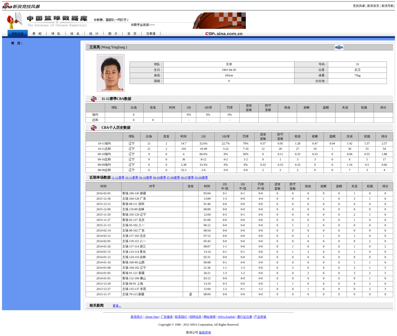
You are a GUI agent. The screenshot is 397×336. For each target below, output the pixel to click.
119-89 (133, 209)
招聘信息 (195, 317)
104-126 (134, 198)
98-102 (133, 230)
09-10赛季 (145, 177)
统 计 (93, 33)
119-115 (134, 241)
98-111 (133, 204)
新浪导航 (388, 6)
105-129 (134, 214)
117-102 (134, 236)
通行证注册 (244, 317)
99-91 (132, 283)
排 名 (75, 33)
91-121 (133, 273)
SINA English (226, 317)
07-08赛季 (173, 177)
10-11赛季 (131, 177)
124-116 (134, 257)
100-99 (133, 262)
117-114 (134, 246)
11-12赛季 (118, 177)
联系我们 (181, 317)
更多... (117, 305)
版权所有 (205, 332)
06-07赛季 (187, 177)
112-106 (134, 278)
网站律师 (210, 317)
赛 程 (37, 33)
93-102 (133, 225)
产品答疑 (260, 317)
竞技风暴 (359, 6)
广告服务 (167, 317)
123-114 (134, 252)
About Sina (151, 317)
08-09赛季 (159, 177)
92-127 (133, 220)
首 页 (131, 33)
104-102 (134, 267)
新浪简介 (137, 317)
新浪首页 (373, 6)
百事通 (150, 33)
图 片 (112, 33)
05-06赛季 (201, 177)
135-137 (134, 289)
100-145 (134, 193)
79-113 (133, 294)
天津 (229, 64)
